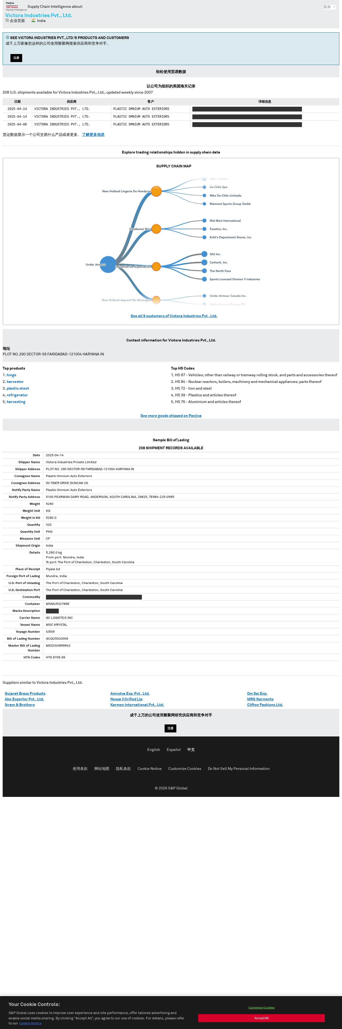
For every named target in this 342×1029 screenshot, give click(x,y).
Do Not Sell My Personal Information (239, 769)
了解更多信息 (93, 135)
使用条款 (80, 769)
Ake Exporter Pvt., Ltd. (24, 699)
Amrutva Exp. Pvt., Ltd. (130, 694)
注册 (16, 57)
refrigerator (17, 395)
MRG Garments (260, 699)
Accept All (262, 1019)
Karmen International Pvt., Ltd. (137, 705)
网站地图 (101, 769)
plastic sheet (18, 388)
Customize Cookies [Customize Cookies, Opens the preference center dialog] (261, 1008)
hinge (11, 375)
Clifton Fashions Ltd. (265, 705)
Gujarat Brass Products (25, 694)
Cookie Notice (150, 769)
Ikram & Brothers (20, 705)
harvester (15, 382)
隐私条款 (123, 769)
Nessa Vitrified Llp (126, 699)
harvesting (16, 402)
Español (174, 750)
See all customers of (174, 316)
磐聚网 (16, 6)
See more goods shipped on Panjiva (171, 416)
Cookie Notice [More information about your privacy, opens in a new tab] (30, 1025)
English (153, 750)
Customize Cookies (184, 769)
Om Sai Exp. (257, 694)
